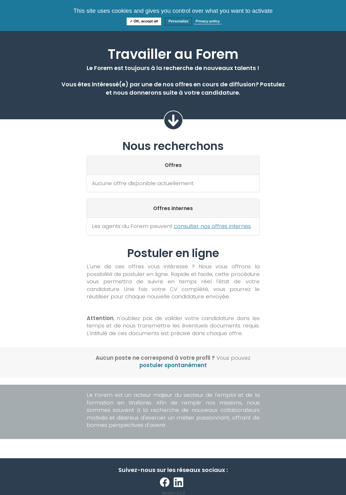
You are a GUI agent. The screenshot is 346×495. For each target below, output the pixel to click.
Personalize (179, 21)
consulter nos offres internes (212, 226)
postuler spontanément (173, 365)
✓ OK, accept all (144, 21)
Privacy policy (208, 21)
